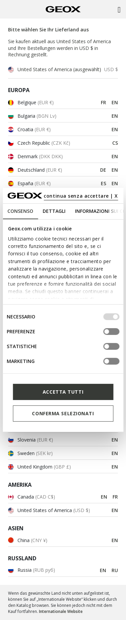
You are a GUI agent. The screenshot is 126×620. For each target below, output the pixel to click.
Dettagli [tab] (54, 211)
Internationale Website (61, 611)
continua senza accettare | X (81, 196)
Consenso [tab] (20, 211)
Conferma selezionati (63, 413)
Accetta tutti (63, 392)
